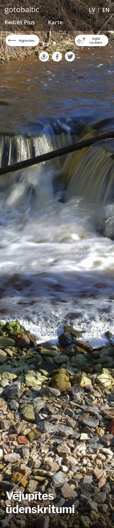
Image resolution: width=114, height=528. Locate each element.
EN (106, 9)
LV (92, 9)
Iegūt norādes (95, 40)
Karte (55, 22)
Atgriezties (27, 40)
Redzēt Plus (19, 22)
